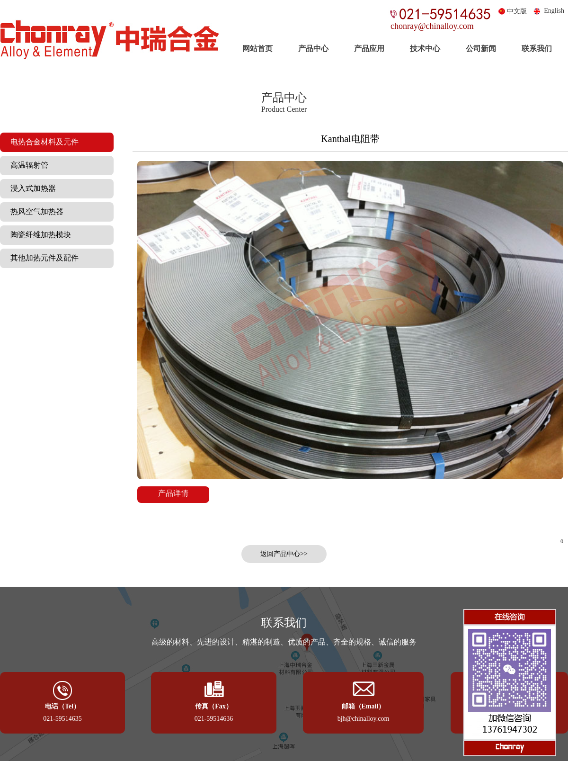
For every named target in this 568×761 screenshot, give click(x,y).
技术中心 (425, 49)
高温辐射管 (26, 165)
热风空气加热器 (34, 211)
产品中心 (313, 49)
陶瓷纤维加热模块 (38, 235)
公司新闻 (481, 49)
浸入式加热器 (30, 188)
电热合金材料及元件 (42, 142)
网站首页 (257, 49)
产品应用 (369, 49)
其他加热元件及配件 (42, 258)
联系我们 (537, 49)
